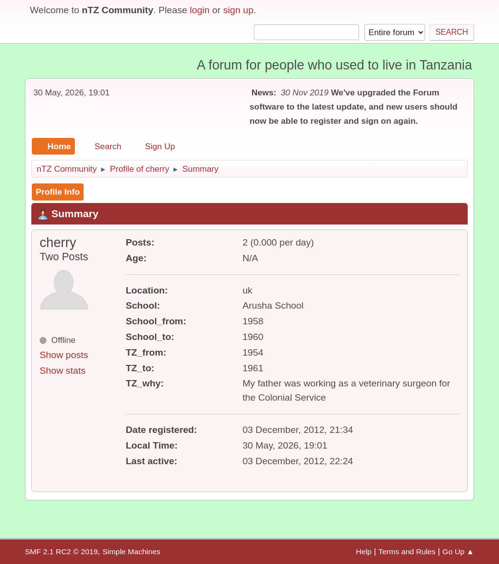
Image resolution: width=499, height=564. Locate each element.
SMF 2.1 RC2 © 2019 (61, 551)
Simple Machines (131, 551)
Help (364, 551)
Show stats (63, 370)
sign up (238, 10)
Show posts (64, 355)
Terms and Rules (407, 551)
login (200, 10)
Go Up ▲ (458, 551)
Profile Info (58, 192)
